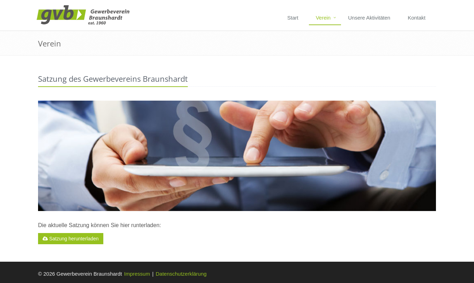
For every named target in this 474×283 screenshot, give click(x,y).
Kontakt (416, 18)
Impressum (137, 274)
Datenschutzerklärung (181, 274)
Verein (323, 18)
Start (292, 18)
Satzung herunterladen (71, 238)
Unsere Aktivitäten (369, 18)
